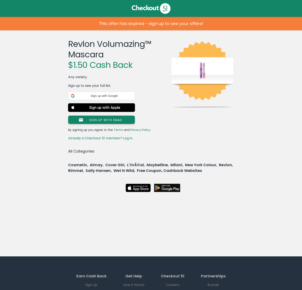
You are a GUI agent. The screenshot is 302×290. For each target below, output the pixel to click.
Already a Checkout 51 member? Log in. (100, 138)
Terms (118, 130)
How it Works (133, 284)
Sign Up (91, 284)
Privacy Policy (140, 130)
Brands (213, 284)
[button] (101, 96)
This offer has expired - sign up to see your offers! (151, 23)
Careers (172, 284)
